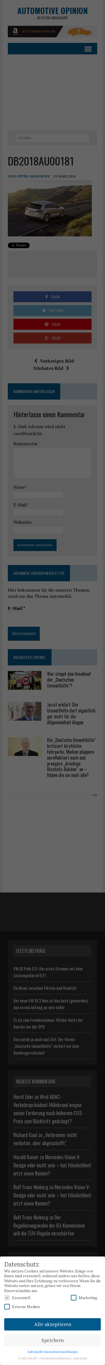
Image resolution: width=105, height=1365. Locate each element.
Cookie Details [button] (28, 1358)
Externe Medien (22, 1306)
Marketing (84, 1297)
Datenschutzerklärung (56, 1358)
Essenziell (17, 1297)
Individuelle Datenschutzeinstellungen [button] (53, 1352)
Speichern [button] (52, 1340)
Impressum (80, 1358)
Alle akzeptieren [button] (52, 1324)
